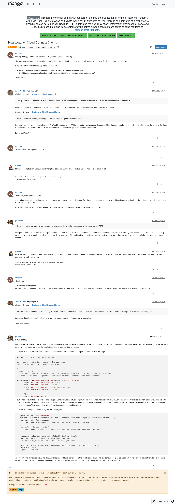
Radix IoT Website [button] (49, 35)
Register (13, 490)
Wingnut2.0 (19, 53)
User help (13, 47)
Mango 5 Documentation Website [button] (102, 35)
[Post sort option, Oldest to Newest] (151, 47)
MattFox (18, 166)
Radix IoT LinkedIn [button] (125, 35)
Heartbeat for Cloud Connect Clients (45, 94)
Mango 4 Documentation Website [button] (73, 35)
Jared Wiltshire (20, 91)
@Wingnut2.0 (32, 91)
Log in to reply (161, 47)
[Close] (165, 473)
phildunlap (19, 221)
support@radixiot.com (87, 30)
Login (21, 490)
